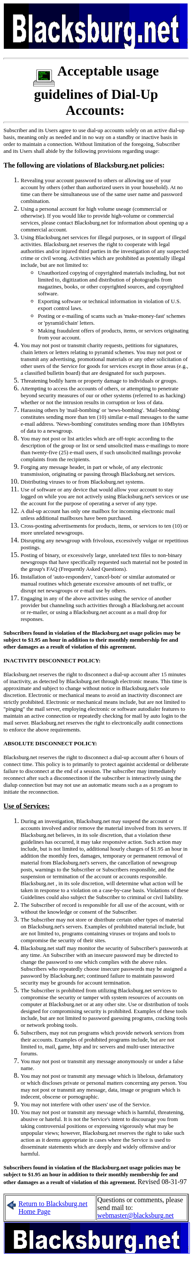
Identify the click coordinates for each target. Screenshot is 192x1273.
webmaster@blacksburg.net (135, 1215)
